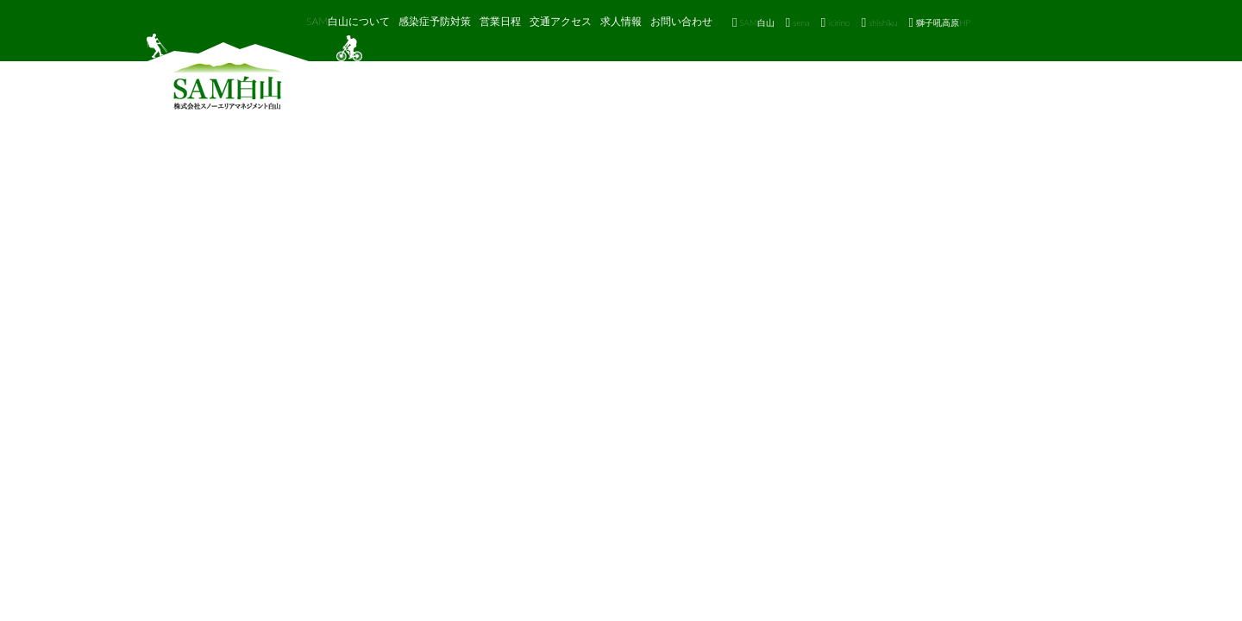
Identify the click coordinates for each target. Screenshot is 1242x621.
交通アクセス (561, 21)
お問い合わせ (681, 21)
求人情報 (621, 21)
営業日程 (500, 21)
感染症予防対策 (434, 21)
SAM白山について (348, 21)
